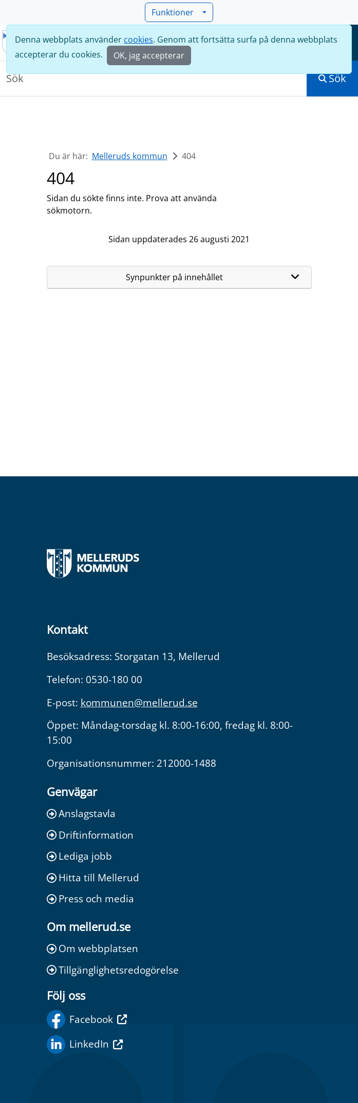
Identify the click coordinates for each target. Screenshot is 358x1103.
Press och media (90, 898)
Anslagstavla (81, 813)
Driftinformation (90, 835)
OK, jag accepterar (149, 55)
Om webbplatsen (92, 948)
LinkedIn (85, 1044)
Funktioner (176, 12)
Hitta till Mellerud (93, 877)
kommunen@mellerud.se (139, 702)
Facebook (87, 1019)
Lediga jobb (79, 856)
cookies (138, 39)
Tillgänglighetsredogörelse (113, 970)
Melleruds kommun (129, 156)
